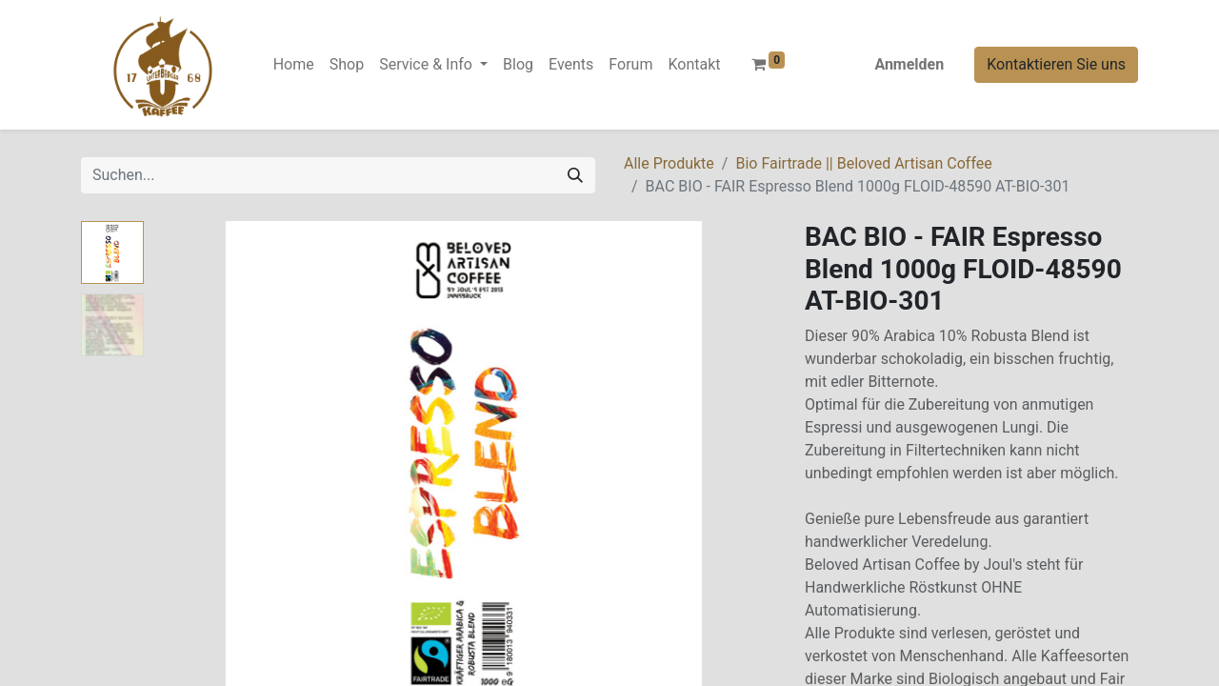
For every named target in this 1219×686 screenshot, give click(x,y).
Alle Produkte (669, 163)
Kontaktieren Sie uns (1056, 64)
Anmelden (909, 64)
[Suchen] (575, 175)
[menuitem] (294, 65)
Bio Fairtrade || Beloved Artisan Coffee (863, 163)
